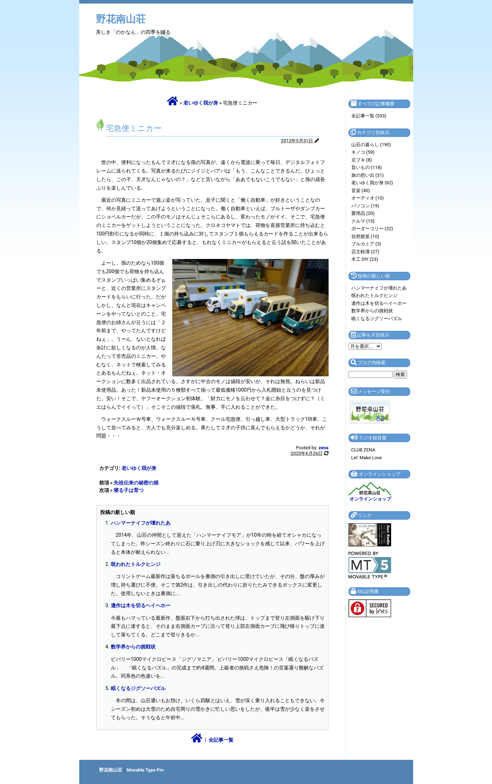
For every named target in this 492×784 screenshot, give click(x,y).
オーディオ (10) (367, 198)
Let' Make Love (366, 457)
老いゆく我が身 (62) (372, 182)
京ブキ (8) (361, 160)
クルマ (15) (363, 221)
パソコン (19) (365, 205)
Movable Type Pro (145, 770)
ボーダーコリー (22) (372, 228)
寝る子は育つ (129, 490)
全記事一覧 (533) (368, 115)
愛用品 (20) (363, 213)
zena (324, 447)
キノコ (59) (363, 152)
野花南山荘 (121, 19)
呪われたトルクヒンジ (136, 564)
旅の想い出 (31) (367, 175)
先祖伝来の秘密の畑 (136, 483)
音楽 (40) (360, 190)
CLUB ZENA (363, 449)
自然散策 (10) (365, 236)
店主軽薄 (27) (365, 251)
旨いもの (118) (366, 167)
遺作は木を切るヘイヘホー (141, 605)
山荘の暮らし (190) (371, 144)
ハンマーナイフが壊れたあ (141, 523)
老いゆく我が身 (200, 103)
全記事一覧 (221, 740)
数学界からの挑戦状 (133, 647)
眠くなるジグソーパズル (138, 688)
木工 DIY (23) (364, 259)
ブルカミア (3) (366, 244)
